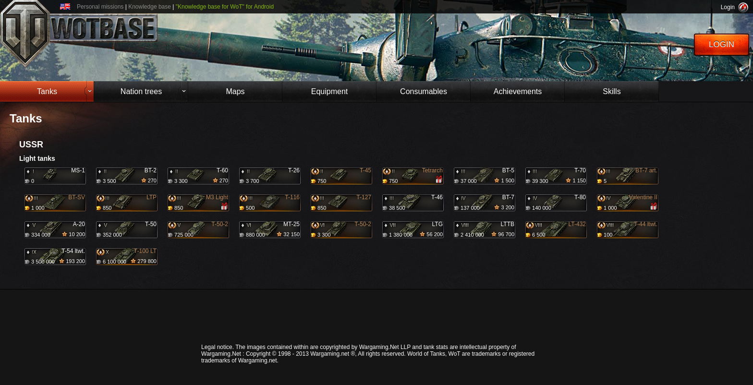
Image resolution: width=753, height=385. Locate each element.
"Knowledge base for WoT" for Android (225, 6)
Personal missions (100, 6)
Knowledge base (149, 6)
